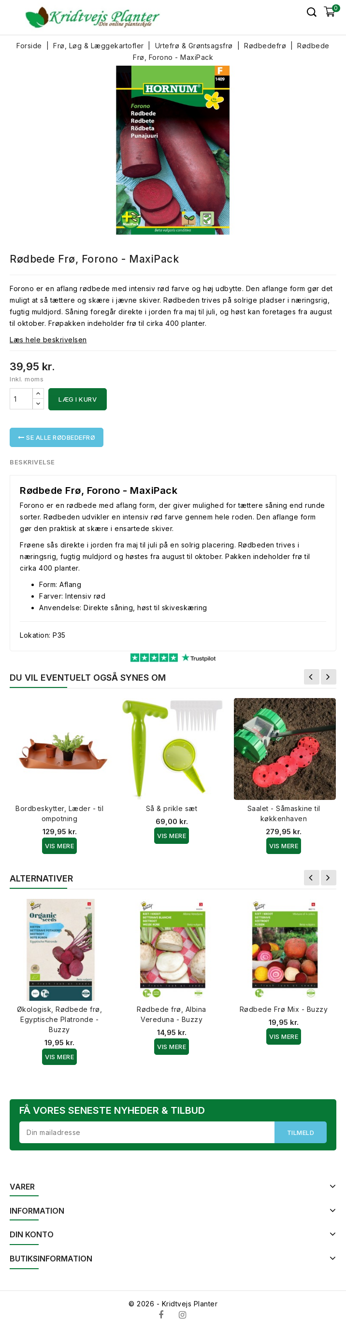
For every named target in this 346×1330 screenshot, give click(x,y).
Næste (328, 677)
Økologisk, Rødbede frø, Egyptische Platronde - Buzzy (59, 1019)
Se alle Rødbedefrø (56, 437)
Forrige (311, 677)
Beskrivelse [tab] (33, 462)
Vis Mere (59, 846)
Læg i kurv (77, 399)
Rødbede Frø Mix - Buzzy (284, 1009)
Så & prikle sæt (172, 808)
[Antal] (21, 398)
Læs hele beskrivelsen (48, 340)
